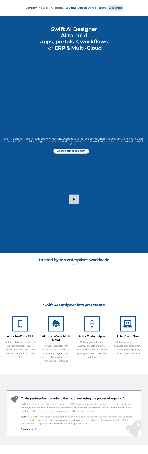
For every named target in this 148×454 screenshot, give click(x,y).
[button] (71, 151)
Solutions (70, 7)
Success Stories (87, 7)
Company (31, 7)
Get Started (115, 7)
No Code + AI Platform (51, 7)
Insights (102, 7)
